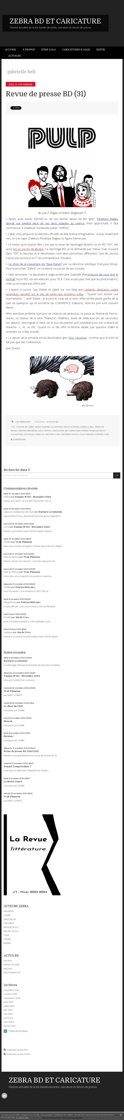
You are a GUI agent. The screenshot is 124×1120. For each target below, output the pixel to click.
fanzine (20, 427)
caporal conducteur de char (19, 512)
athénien (99, 434)
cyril (6, 527)
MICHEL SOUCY (11, 931)
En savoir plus (22, 1117)
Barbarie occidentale (50, 512)
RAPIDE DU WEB (11, 964)
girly (40, 430)
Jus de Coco (22, 617)
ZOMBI (7, 915)
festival (48, 430)
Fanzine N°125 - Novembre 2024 (33, 497)
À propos (29, 49)
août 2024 (8, 1002)
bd (26, 427)
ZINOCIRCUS (10, 919)
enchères (65, 434)
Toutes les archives (18, 1030)
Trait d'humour (23, 542)
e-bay (58, 434)
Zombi (7, 542)
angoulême (58, 430)
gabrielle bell (87, 427)
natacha (75, 434)
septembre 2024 (12, 998)
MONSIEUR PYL (11, 927)
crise (106, 434)
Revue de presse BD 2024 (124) (21, 751)
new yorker (82, 430)
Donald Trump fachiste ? (17, 766)
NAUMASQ (9, 911)
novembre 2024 (11, 990)
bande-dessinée (42, 427)
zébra (31, 427)
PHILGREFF (9, 923)
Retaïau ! (9, 736)
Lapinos (8, 632)
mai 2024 (8, 1014)
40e (66, 430)
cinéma (72, 430)
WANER (7, 939)
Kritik (100, 49)
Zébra (7, 497)
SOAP (6, 935)
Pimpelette (10, 602)
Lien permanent (20, 422)
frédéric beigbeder (27, 430)
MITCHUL (8, 968)
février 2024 (10, 1026)
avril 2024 (8, 1018)
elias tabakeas (87, 434)
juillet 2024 (9, 1006)
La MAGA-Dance (13, 781)
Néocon (8, 721)
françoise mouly (97, 430)
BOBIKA (7, 943)
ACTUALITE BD (52, 422)
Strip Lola (48, 49)
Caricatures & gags (76, 49)
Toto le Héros (11, 557)
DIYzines (8, 960)
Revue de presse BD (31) (46, 94)
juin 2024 (8, 1010)
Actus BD (14, 55)
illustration (57, 427)
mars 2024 (9, 1022)
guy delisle (29, 434)
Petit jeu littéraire (25, 587)
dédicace (40, 434)
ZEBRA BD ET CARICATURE (55, 21)
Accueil (10, 49)
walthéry (50, 434)
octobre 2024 (10, 994)
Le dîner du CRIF (13, 706)
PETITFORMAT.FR (12, 972)
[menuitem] (12, 49)
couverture (17, 434)
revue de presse (71, 427)
